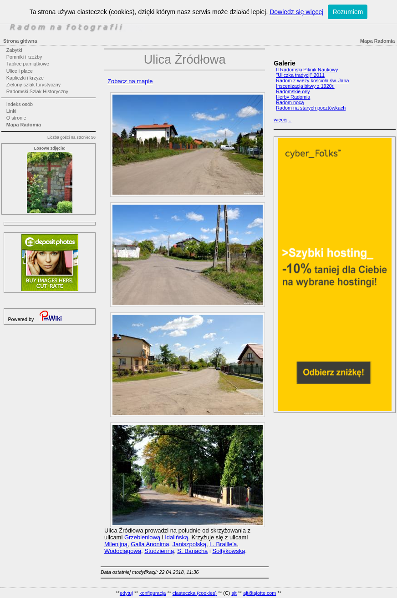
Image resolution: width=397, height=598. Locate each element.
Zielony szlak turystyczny (33, 84)
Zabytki (14, 50)
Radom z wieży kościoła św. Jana (312, 80)
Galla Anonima (150, 544)
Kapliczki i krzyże (25, 77)
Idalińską (176, 537)
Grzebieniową (142, 537)
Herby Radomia (293, 97)
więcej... (282, 119)
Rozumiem (347, 11)
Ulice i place (19, 71)
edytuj (126, 593)
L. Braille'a (223, 544)
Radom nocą (290, 102)
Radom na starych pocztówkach (311, 108)
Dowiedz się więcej (296, 11)
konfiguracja (152, 593)
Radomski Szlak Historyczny (37, 91)
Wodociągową (122, 551)
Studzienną (159, 551)
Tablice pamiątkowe (27, 63)
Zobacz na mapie (130, 81)
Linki (11, 111)
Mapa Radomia (23, 124)
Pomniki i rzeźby (24, 57)
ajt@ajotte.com (259, 593)
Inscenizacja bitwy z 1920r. (305, 86)
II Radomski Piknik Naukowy (307, 69)
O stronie (16, 118)
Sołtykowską (228, 551)
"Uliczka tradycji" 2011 (300, 75)
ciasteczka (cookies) (195, 593)
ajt (233, 593)
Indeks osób (19, 104)
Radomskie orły (293, 91)
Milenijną (115, 544)
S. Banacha (192, 551)
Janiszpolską (189, 544)
